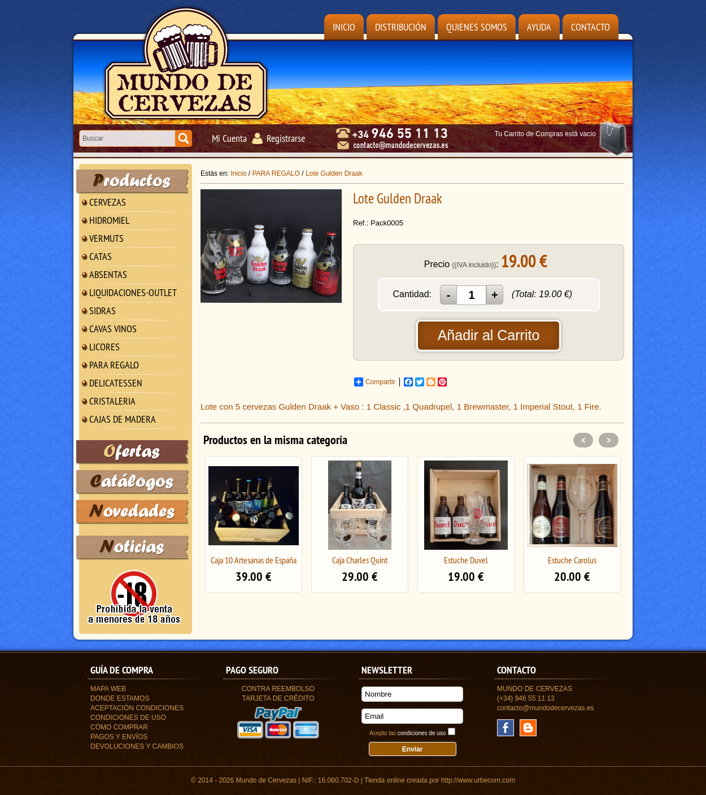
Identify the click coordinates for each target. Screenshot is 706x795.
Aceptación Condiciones (137, 708)
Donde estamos (119, 698)
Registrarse (286, 138)
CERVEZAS (107, 202)
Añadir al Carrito (489, 335)
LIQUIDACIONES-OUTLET (133, 292)
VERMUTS (106, 238)
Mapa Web (108, 689)
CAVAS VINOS (113, 328)
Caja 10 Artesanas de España (254, 560)
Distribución (400, 26)
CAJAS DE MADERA (122, 418)
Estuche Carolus (572, 560)
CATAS (100, 256)
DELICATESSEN (115, 382)
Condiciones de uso (128, 718)
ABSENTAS (108, 274)
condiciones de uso (422, 733)
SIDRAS (102, 310)
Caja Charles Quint (359, 560)
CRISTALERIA (112, 400)
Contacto (590, 26)
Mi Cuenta (229, 138)
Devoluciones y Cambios (137, 746)
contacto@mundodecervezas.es (545, 708)
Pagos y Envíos (118, 737)
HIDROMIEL (109, 220)
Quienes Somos (476, 26)
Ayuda (539, 26)
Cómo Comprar (119, 727)
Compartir (374, 381)
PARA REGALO (114, 364)
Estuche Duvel (466, 560)
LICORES (104, 346)
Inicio (344, 26)
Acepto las (407, 733)
